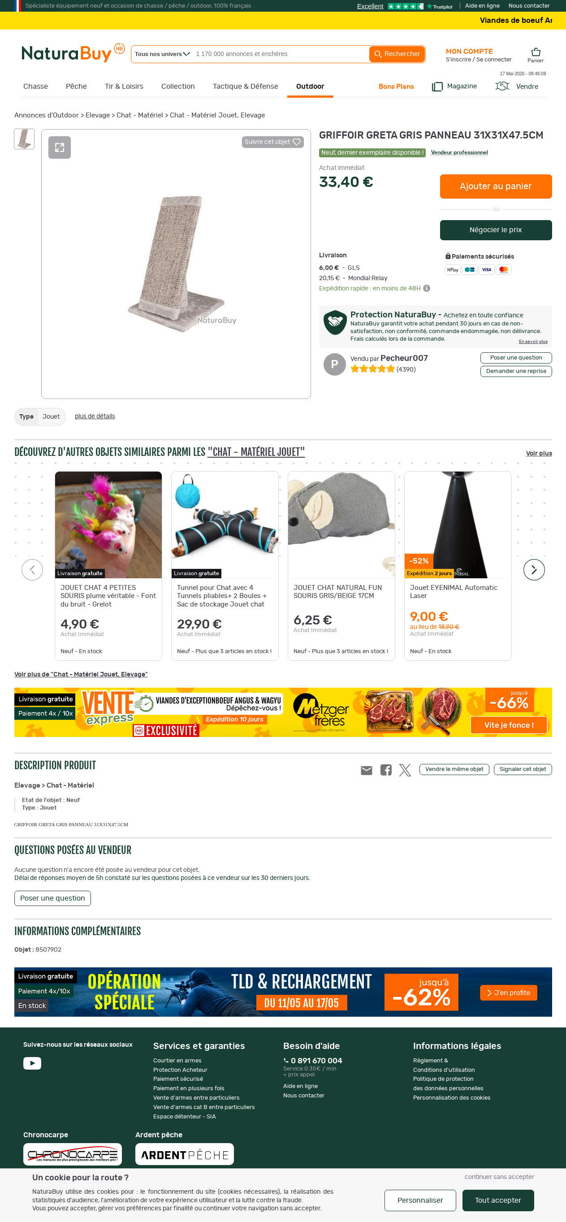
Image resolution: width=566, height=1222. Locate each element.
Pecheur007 (389, 359)
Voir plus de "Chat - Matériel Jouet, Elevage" (81, 675)
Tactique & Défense (245, 86)
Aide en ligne (482, 6)
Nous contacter (529, 6)
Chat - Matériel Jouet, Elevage (217, 115)
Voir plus (539, 454)
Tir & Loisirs (124, 86)
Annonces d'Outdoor (46, 115)
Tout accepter (498, 1200)
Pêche (76, 86)
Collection (178, 86)
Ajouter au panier (496, 186)
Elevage (98, 115)
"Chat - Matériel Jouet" (256, 452)
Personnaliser (420, 1200)
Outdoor (310, 86)
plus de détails (95, 416)
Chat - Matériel (140, 115)
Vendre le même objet (454, 769)
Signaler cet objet (523, 769)
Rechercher (397, 54)
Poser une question (516, 358)
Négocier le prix (496, 230)
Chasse (35, 86)
